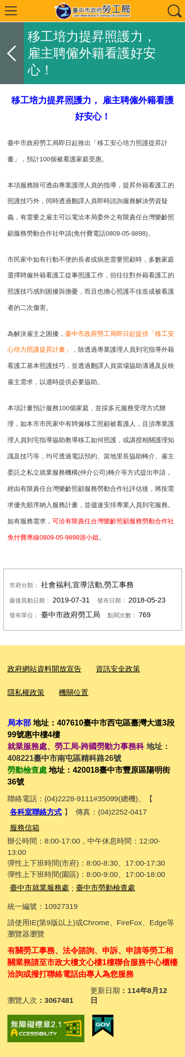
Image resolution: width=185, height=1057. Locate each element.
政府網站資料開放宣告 (44, 668)
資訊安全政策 (118, 668)
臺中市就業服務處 (39, 887)
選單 (11, 11)
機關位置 (73, 692)
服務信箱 (24, 827)
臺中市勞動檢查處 (105, 887)
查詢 (174, 11)
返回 (12, 53)
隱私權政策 (25, 692)
